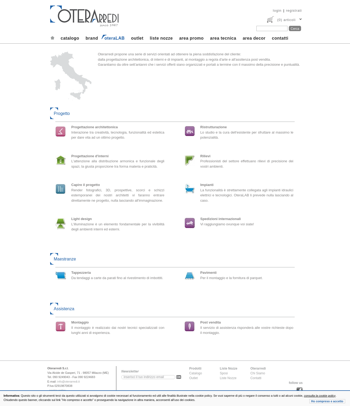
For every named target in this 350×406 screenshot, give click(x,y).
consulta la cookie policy (320, 395)
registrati (294, 11)
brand (92, 38)
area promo (191, 38)
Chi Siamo (257, 373)
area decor (254, 38)
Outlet (193, 378)
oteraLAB (115, 38)
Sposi (224, 373)
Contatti (255, 378)
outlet (137, 38)
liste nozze (161, 38)
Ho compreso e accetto (327, 401)
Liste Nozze (228, 378)
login (277, 11)
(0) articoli (286, 20)
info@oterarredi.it (68, 381)
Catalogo (195, 373)
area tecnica (223, 38)
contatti (280, 38)
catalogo (70, 38)
